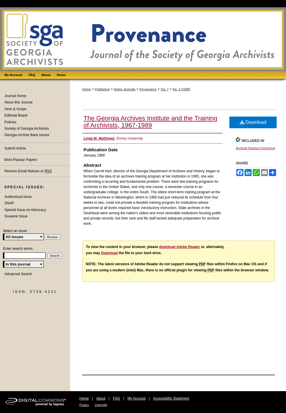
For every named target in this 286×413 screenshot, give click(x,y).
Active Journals (125, 89)
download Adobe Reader (179, 247)
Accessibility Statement (171, 398)
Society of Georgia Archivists (26, 128)
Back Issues (26, 135)
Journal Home (15, 96)
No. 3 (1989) (181, 89)
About (100, 398)
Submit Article (15, 148)
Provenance (148, 89)
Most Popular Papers (20, 160)
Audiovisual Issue (18, 197)
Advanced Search (18, 274)
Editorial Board (15, 115)
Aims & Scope (15, 109)
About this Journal (18, 102)
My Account (137, 398)
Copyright (101, 405)
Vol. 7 (165, 89)
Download (253, 122)
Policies (10, 122)
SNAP (9, 203)
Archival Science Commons (255, 148)
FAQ (116, 398)
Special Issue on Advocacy (25, 210)
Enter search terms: (18, 249)
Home (86, 89)
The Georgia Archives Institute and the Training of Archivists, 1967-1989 (150, 122)
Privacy (84, 405)
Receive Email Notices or (28, 171)
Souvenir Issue (15, 216)
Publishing (102, 89)
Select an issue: (15, 231)
